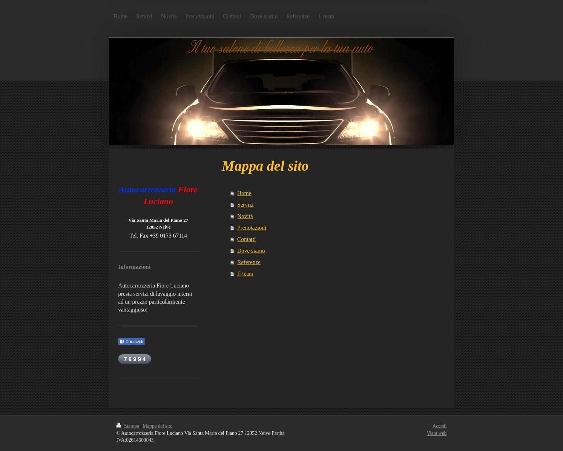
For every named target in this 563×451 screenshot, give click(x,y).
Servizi (245, 205)
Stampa (128, 426)
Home (244, 193)
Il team (245, 274)
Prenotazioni (251, 228)
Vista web (437, 433)
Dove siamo (251, 251)
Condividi (131, 341)
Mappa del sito (157, 426)
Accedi (439, 426)
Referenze (249, 262)
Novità (245, 216)
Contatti (246, 239)
